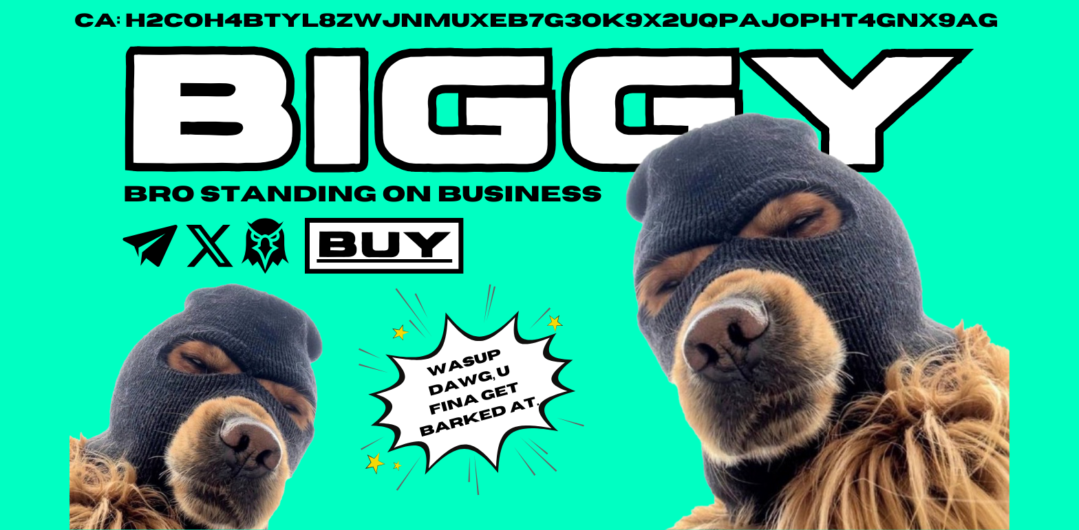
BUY (384, 240)
